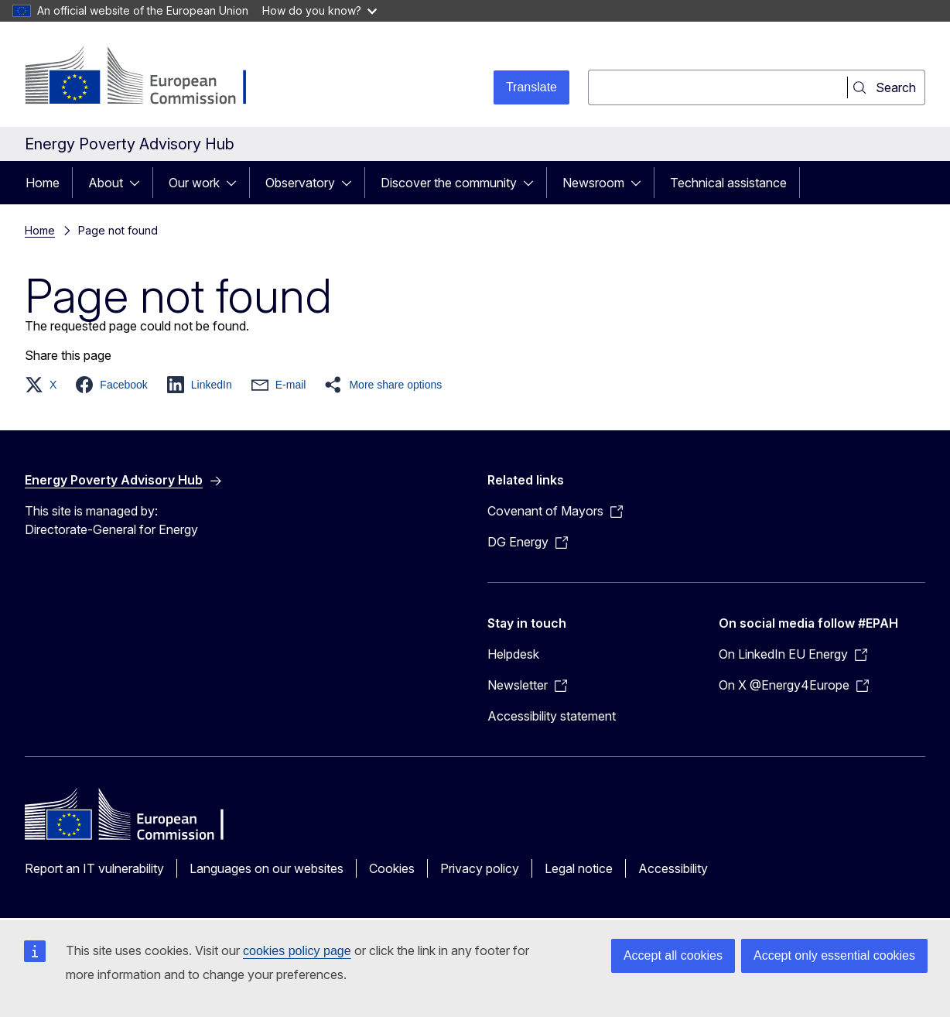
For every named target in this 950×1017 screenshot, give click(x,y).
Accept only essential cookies (834, 955)
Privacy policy (479, 868)
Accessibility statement (551, 716)
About (105, 182)
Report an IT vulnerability (94, 868)
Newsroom (593, 182)
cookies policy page (297, 950)
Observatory (300, 182)
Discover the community (449, 182)
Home (43, 182)
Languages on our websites (266, 868)
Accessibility (673, 868)
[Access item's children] (139, 182)
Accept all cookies (673, 955)
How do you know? (319, 10)
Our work (194, 182)
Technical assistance (728, 182)
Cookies (392, 868)
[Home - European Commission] (150, 77)
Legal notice (579, 868)
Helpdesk (513, 654)
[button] (45, 384)
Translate (531, 87)
